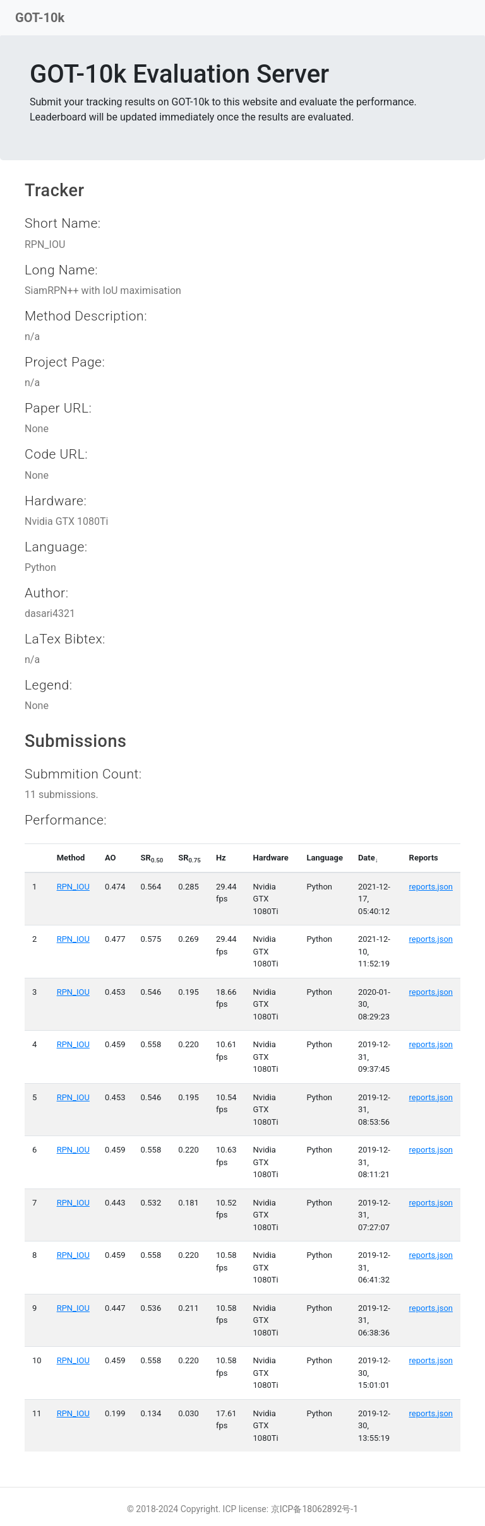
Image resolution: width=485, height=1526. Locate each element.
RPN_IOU (73, 886)
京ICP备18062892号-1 (314, 1509)
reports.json (431, 886)
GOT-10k (39, 17)
